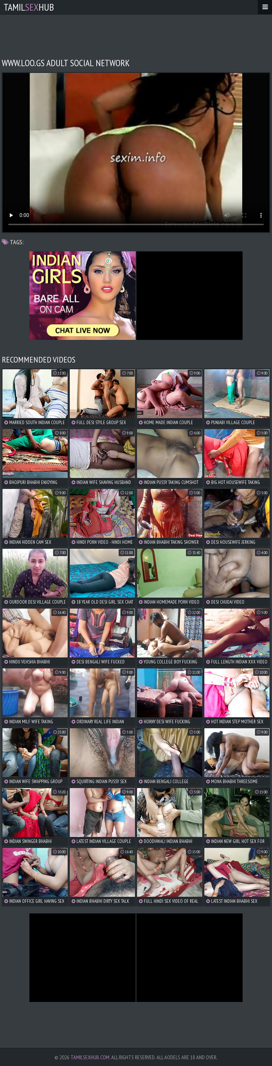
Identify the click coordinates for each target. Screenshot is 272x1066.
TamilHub (29, 6)
